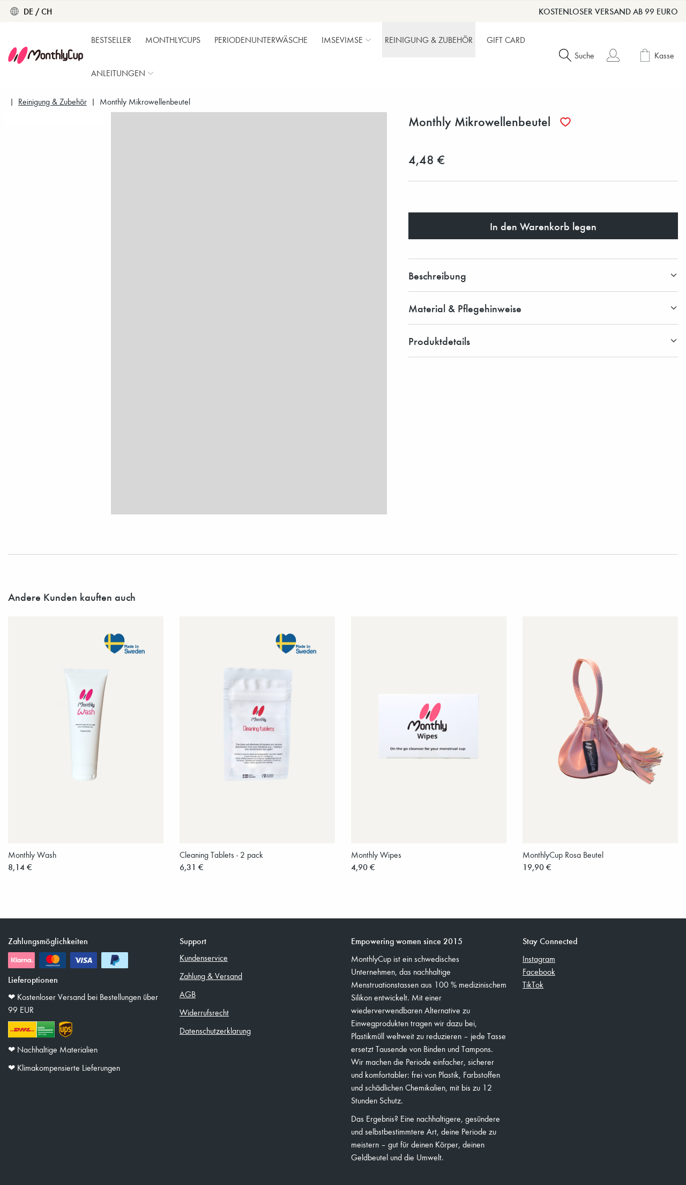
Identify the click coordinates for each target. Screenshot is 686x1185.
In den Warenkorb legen (543, 226)
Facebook (539, 971)
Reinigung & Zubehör (52, 101)
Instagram (539, 958)
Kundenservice (204, 957)
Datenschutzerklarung (215, 1030)
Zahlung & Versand (211, 975)
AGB (188, 994)
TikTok (533, 984)
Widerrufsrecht (204, 1012)
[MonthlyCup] (45, 55)
